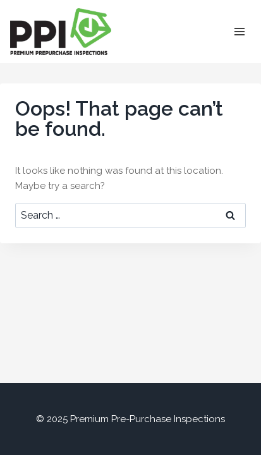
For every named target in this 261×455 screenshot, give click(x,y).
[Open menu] (239, 31)
